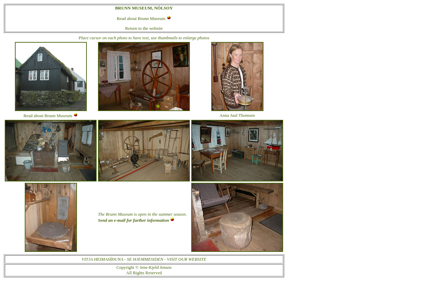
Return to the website (144, 28)
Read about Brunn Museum (141, 18)
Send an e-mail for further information (133, 220)
